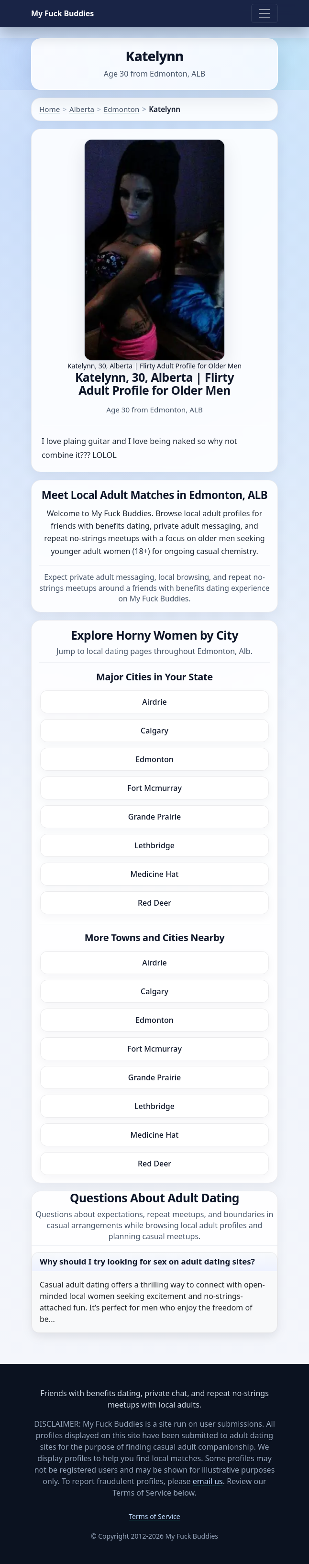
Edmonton (122, 109)
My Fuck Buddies (62, 13)
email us (208, 1481)
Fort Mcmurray (154, 788)
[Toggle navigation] (264, 13)
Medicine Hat (155, 874)
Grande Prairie (154, 816)
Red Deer (154, 903)
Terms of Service (154, 1516)
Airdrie (154, 702)
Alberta (81, 109)
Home (49, 109)
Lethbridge (154, 845)
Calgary (154, 730)
